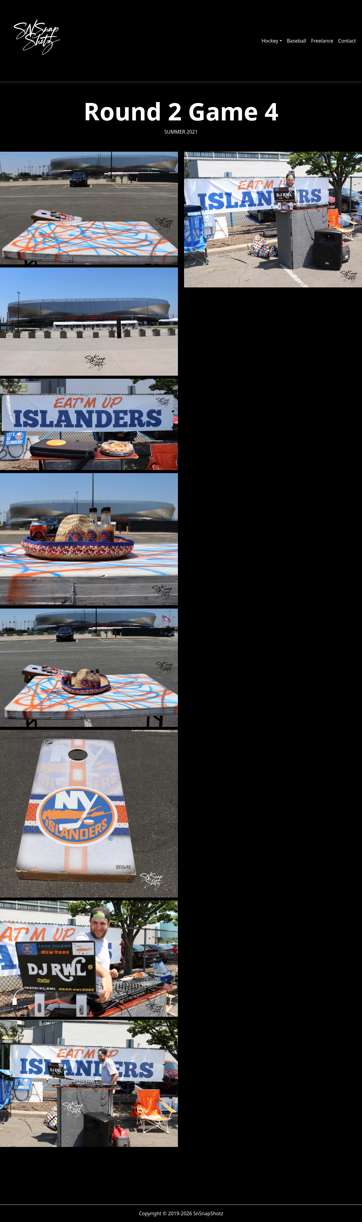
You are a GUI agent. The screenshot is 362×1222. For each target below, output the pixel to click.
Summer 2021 (181, 131)
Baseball (296, 40)
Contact (347, 40)
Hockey (270, 40)
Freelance (322, 40)
